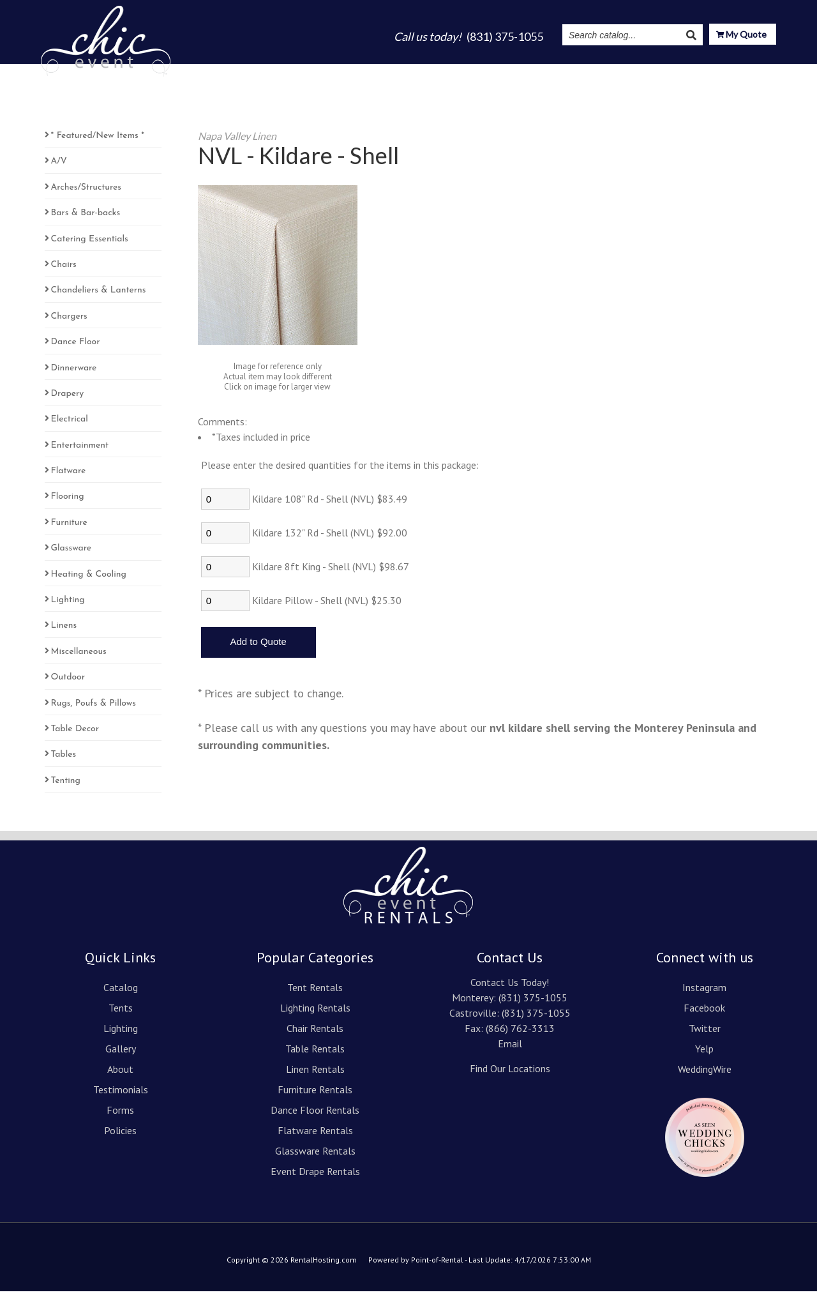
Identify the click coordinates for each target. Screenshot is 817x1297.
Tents (349, 71)
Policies (120, 1136)
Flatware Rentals (315, 1136)
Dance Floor (75, 348)
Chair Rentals (315, 1034)
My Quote (741, 35)
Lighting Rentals (315, 1013)
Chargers (69, 322)
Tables (64, 760)
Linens (64, 631)
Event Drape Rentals (315, 1177)
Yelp (704, 1054)
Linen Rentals (315, 1074)
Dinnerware (74, 374)
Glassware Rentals (315, 1156)
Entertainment (80, 451)
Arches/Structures (86, 193)
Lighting (397, 71)
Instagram (624, 71)
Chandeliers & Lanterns (98, 296)
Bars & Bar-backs (86, 219)
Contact (755, 71)
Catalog (302, 71)
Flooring (67, 502)
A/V (59, 167)
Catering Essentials (89, 245)
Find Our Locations (510, 1074)
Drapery (67, 399)
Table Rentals (315, 1054)
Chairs (64, 270)
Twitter (705, 1034)
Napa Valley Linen (237, 141)
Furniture (69, 528)
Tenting (65, 786)
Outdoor (68, 683)
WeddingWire (704, 1074)
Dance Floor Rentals (315, 1115)
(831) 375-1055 (532, 1003)
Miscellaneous (79, 657)
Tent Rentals (315, 993)
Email (510, 1049)
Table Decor (75, 735)
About (495, 71)
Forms (120, 1115)
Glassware (71, 554)
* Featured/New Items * (97, 141)
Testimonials (554, 71)
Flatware (68, 477)
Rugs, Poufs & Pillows (93, 709)
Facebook (704, 1013)
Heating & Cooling (88, 580)
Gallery (449, 71)
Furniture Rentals (315, 1095)
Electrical (69, 425)
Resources (693, 71)
